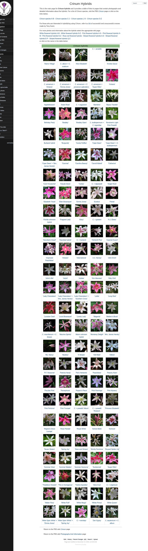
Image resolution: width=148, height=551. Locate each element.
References (4, 107)
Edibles (3, 74)
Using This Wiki (5, 127)
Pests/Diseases (5, 100)
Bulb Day (3, 60)
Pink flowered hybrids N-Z (54, 36)
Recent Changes (80, 539)
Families (3, 77)
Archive (3, 57)
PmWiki (86, 544)
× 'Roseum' (99, 408)
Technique (4, 120)
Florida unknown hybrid (51, 219)
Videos (3, 134)
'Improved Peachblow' (51, 257)
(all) (87, 539)
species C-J (65, 19)
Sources (3, 117)
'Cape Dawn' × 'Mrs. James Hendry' (52, 163)
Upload (98, 539)
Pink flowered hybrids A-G (94, 33)
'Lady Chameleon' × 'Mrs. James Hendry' (67, 296)
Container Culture (6, 67)
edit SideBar (15, 142)
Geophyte (4, 84)
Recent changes (6, 50)
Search (92, 539)
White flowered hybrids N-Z (73, 33)
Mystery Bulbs (5, 97)
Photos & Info (5, 33)
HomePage (4, 30)
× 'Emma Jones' (67, 84)
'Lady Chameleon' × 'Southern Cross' (83, 296)
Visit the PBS (5, 40)
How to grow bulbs (6, 87)
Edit (67, 539)
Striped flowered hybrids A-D (96, 36)
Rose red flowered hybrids (74, 36)
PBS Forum (4, 43)
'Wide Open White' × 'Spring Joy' (67, 520)
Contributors (4, 70)
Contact (3, 46)
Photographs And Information (73, 534)
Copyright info (5, 19)
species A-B (49, 19)
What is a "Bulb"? (6, 130)
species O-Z (97, 19)
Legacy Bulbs (5, 90)
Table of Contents (6, 36)
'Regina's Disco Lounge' (51, 428)
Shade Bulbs (5, 110)
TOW (2, 124)
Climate (3, 64)
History (72, 539)
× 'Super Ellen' (99, 84)
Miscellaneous (5, 94)
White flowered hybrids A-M (52, 33)
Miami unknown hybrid (83, 334)
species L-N (81, 19)
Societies (3, 114)
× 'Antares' (51, 84)
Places (3, 104)
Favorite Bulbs (5, 80)
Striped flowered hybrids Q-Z (62, 38)
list (92, 23)
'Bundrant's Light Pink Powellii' (114, 122)
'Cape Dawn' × (114, 142)
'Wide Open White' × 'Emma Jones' (51, 520)
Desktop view (5, 22)
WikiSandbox (5, 137)
